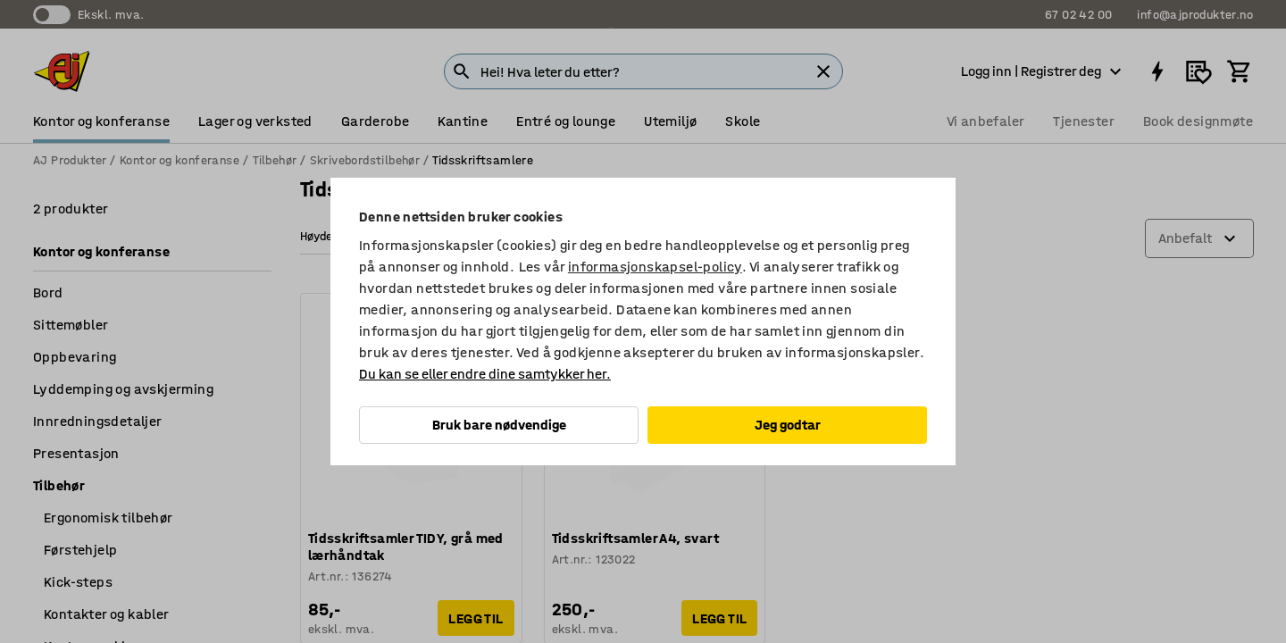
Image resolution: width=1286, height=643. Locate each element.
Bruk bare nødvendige (499, 424)
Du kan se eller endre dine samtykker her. (485, 373)
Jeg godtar (788, 424)
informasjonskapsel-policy (655, 266)
